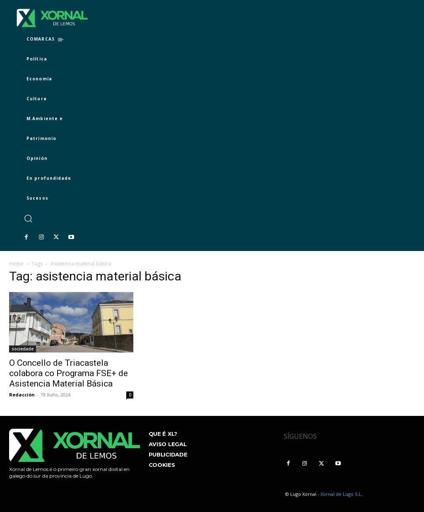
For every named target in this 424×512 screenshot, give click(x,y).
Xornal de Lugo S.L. (341, 494)
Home (16, 263)
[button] (28, 218)
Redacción (22, 394)
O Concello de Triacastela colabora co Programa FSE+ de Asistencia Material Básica (68, 373)
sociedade (23, 349)
